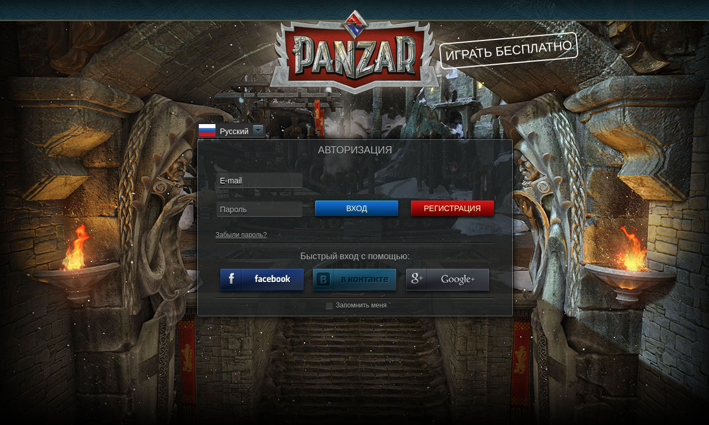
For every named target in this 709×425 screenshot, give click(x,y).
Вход (356, 208)
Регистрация (452, 208)
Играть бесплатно (509, 50)
